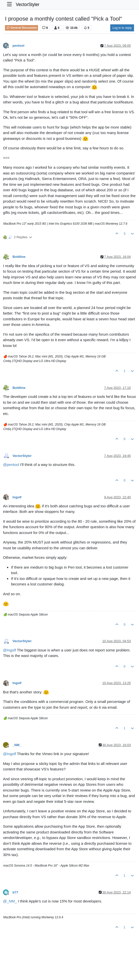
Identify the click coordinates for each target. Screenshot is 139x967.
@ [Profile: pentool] (11, 464)
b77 (15, 892)
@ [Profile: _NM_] (10, 901)
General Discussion (21, 27)
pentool (18, 45)
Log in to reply (122, 28)
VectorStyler (27, 4)
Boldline (19, 257)
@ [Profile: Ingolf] (9, 650)
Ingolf (17, 497)
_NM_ (16, 745)
